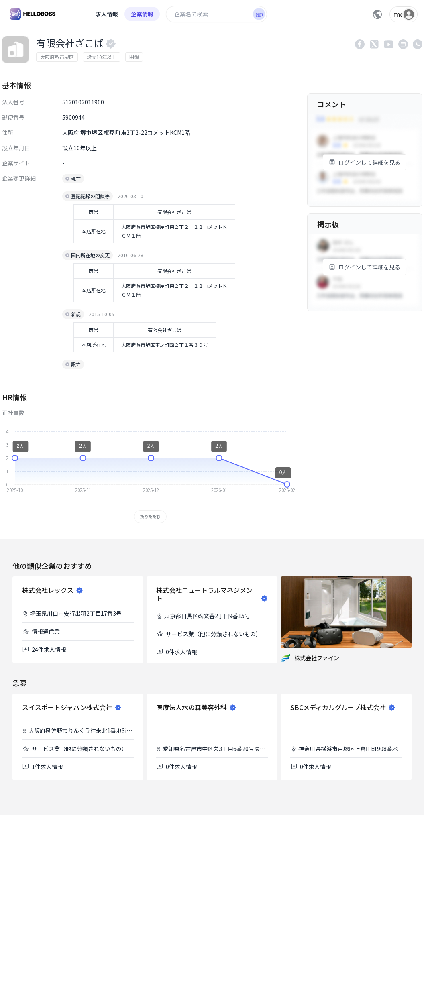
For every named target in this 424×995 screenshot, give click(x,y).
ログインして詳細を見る (364, 162)
